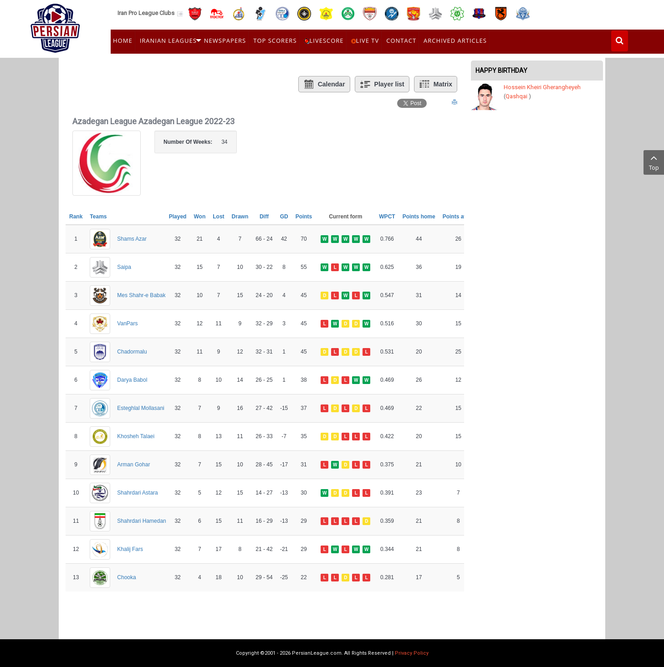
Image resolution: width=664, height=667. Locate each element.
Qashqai (516, 96)
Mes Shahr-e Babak (141, 295)
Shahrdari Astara (137, 493)
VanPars (127, 323)
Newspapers (225, 40)
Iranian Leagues (168, 40)
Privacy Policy (412, 653)
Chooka (126, 577)
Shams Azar (132, 239)
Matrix (435, 84)
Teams (98, 216)
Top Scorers (274, 40)
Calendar (324, 84)
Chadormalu (132, 352)
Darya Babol (132, 380)
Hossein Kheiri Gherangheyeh (542, 87)
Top (654, 161)
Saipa (124, 267)
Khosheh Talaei (135, 436)
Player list (382, 84)
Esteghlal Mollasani (140, 408)
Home (123, 40)
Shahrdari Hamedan (141, 521)
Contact (401, 40)
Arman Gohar (133, 464)
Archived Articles (455, 40)
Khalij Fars (130, 549)
